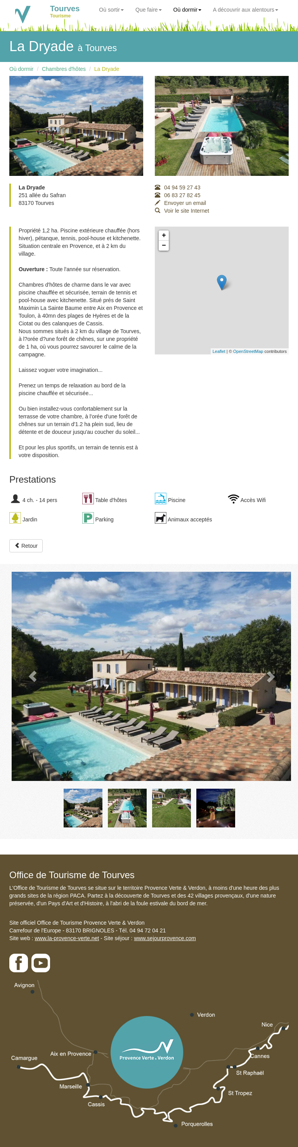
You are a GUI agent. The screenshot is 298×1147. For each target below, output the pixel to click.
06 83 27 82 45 (177, 195)
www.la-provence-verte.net (67, 938)
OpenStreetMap (248, 351)
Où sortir (111, 10)
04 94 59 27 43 (177, 187)
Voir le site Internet (182, 211)
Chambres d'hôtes (64, 69)
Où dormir (187, 10)
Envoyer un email (180, 203)
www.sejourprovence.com (165, 938)
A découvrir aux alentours (245, 10)
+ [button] (164, 235)
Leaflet (219, 351)
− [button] (164, 245)
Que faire (148, 10)
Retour (26, 546)
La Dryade (107, 69)
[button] (33, 676)
